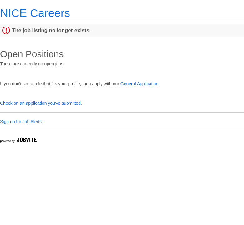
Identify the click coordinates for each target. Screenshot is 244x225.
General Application (139, 83)
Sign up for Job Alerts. (21, 121)
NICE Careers (35, 13)
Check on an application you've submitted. (41, 103)
